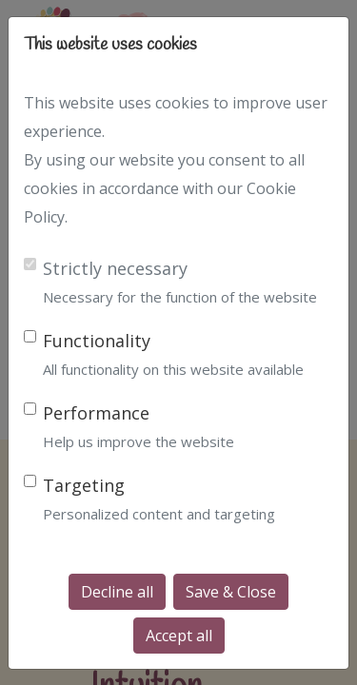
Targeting (84, 485)
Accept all (179, 635)
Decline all (117, 591)
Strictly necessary (115, 268)
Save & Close (231, 591)
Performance (96, 412)
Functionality (96, 340)
